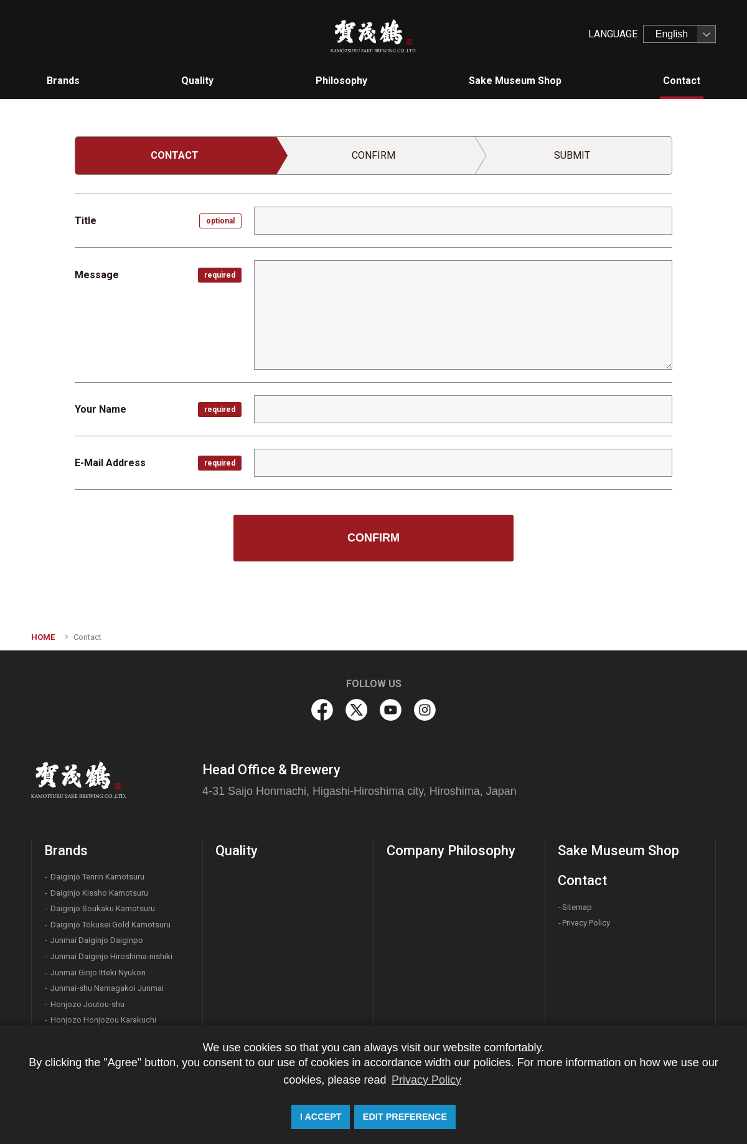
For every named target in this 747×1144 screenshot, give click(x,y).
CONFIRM (373, 557)
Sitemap (577, 927)
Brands (66, 870)
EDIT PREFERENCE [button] (405, 1117)
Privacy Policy (586, 942)
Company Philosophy (451, 870)
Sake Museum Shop (618, 870)
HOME (43, 657)
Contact (582, 900)
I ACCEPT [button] (321, 1117)
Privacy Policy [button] (426, 1080)
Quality (236, 870)
